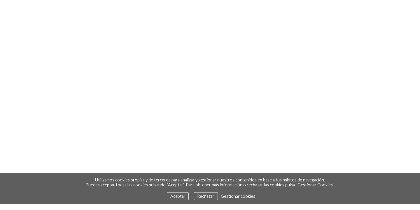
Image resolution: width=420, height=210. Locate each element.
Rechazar (205, 196)
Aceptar (178, 196)
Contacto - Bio (248, 10)
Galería (169, 10)
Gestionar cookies (238, 196)
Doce (204, 10)
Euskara (33, 10)
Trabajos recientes (115, 10)
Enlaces (296, 10)
